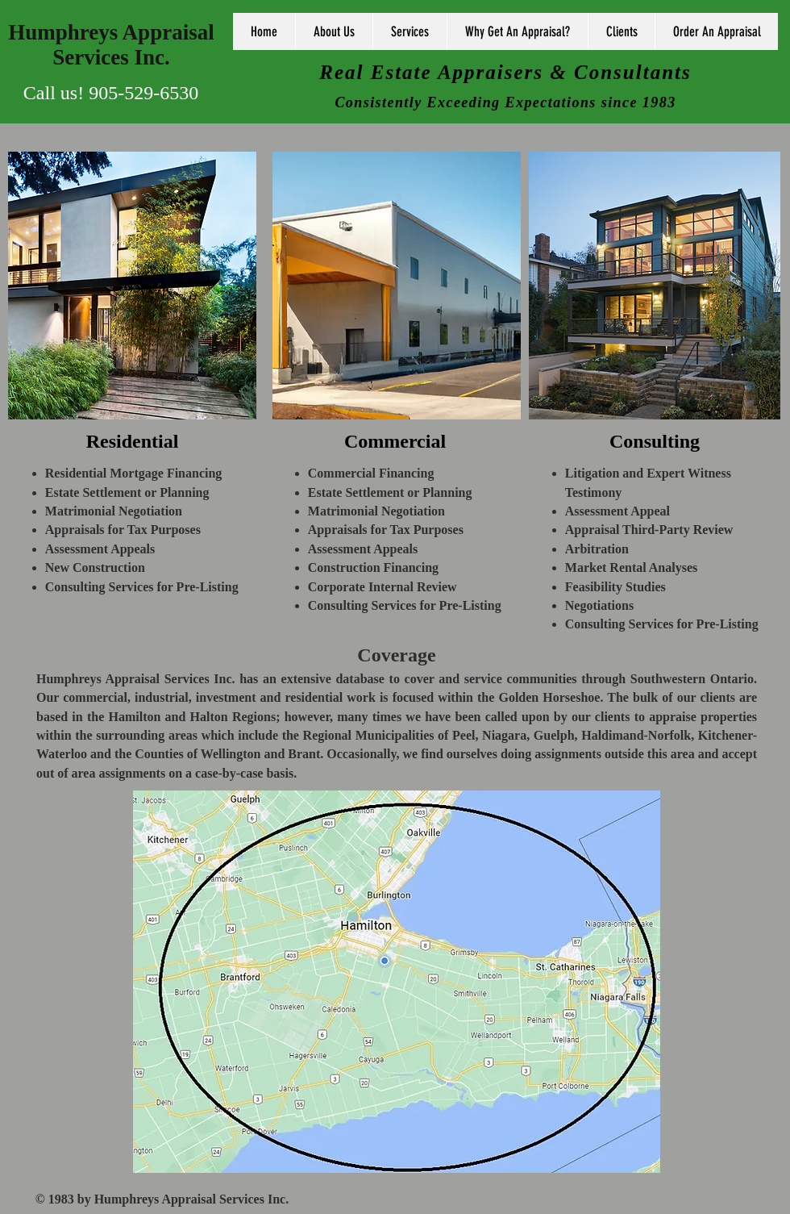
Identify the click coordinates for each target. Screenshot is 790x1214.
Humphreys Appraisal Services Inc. (111, 44)
